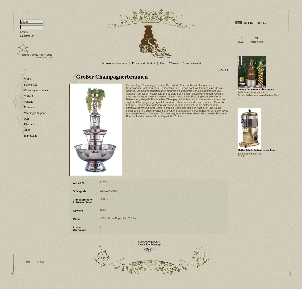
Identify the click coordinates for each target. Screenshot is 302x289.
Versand (28, 101)
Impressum (30, 135)
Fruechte (29, 107)
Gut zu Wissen (169, 63)
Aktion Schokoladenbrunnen (255, 89)
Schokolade (30, 84)
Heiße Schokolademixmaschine (256, 150)
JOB (26, 118)
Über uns (29, 124)
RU (252, 22)
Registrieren (27, 35)
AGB (27, 130)
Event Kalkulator (192, 63)
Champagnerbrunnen (36, 90)
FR (258, 22)
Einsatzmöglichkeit (143, 63)
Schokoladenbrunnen (115, 63)
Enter (23, 31)
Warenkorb (257, 41)
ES (264, 22)
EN (245, 22)
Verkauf (28, 96)
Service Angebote (148, 241)
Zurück (225, 70)
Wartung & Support (35, 113)
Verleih (28, 79)
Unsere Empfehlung (148, 244)
